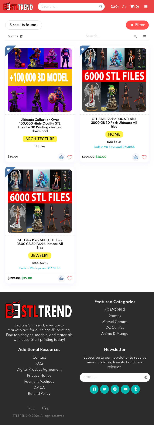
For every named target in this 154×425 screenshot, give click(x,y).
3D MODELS (114, 310)
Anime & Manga (114, 333)
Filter (137, 25)
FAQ (39, 363)
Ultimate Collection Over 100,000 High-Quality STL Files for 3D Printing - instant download (40, 125)
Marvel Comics (114, 322)
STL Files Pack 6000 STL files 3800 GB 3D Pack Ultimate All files (114, 123)
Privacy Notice (39, 375)
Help (45, 408)
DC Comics (115, 327)
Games (115, 316)
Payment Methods (39, 381)
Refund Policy (39, 393)
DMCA (39, 387)
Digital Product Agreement (39, 369)
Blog (31, 408)
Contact (39, 357)
